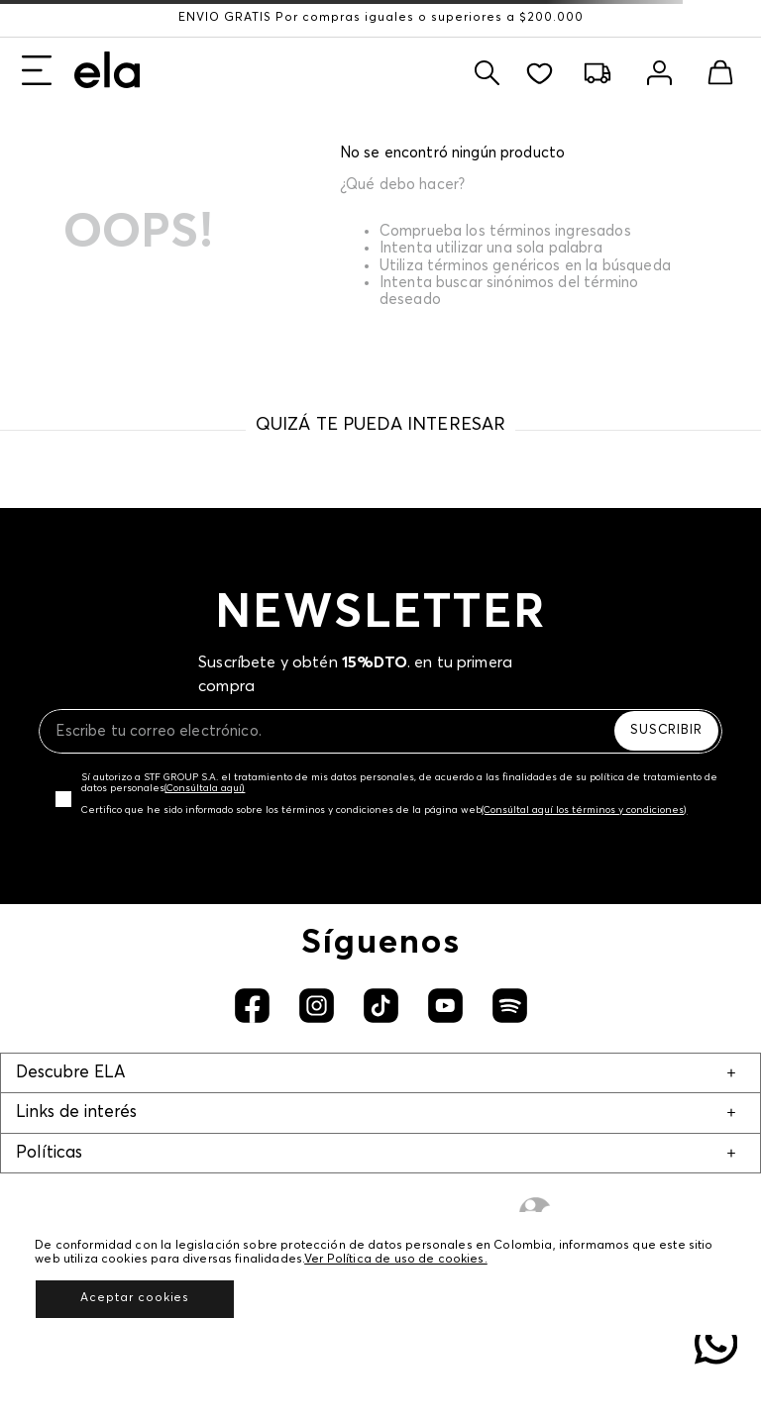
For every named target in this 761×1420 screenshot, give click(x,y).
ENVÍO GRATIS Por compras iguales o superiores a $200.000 (381, 18)
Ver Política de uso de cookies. (396, 1260)
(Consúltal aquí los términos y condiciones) (584, 810)
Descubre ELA (70, 1073)
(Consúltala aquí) (204, 788)
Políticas (49, 1153)
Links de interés (76, 1112)
